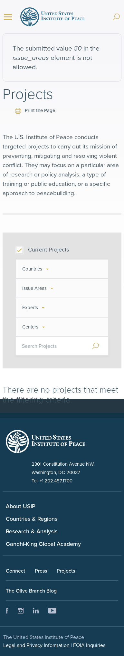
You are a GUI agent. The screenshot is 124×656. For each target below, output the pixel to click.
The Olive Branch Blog (31, 590)
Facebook (7, 610)
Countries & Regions (31, 519)
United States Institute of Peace (52, 16)
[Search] (116, 13)
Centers (30, 326)
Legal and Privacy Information (36, 645)
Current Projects (48, 249)
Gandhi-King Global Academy (43, 544)
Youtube (52, 610)
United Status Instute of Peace (45, 441)
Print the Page (35, 110)
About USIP (20, 506)
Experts (30, 307)
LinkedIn (36, 610)
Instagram (21, 610)
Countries (32, 268)
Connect (15, 570)
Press (41, 570)
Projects (66, 570)
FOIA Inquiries (89, 645)
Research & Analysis (31, 531)
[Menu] (8, 17)
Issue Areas (34, 288)
